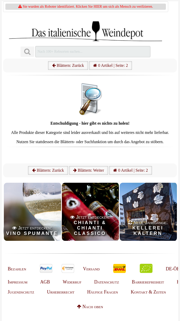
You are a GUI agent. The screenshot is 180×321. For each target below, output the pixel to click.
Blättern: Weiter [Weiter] (88, 170)
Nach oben (90, 306)
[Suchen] (27, 52)
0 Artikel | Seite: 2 (110, 65)
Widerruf (72, 282)
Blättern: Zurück (68, 65)
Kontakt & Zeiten (148, 292)
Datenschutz (106, 282)
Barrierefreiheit (148, 282)
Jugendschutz (21, 292)
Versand (91, 268)
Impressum (17, 282)
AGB (45, 282)
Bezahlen (17, 268)
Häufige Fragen (102, 292)
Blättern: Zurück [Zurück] (48, 170)
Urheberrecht (60, 292)
